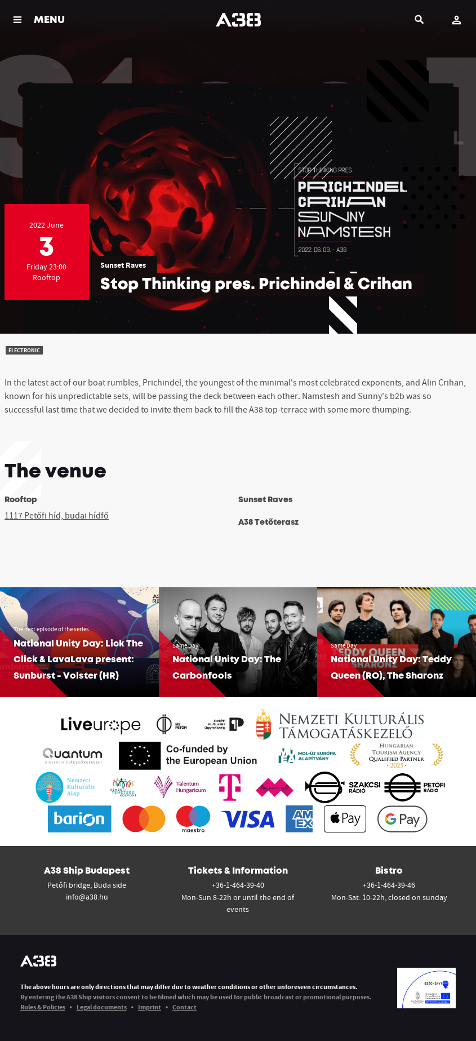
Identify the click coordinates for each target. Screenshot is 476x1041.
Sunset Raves (123, 265)
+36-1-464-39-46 (389, 885)
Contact (184, 1007)
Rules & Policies (42, 1007)
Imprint (149, 1007)
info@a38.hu (87, 897)
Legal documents (102, 1007)
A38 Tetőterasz (268, 522)
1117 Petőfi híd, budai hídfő (57, 515)
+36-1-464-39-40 (238, 885)
